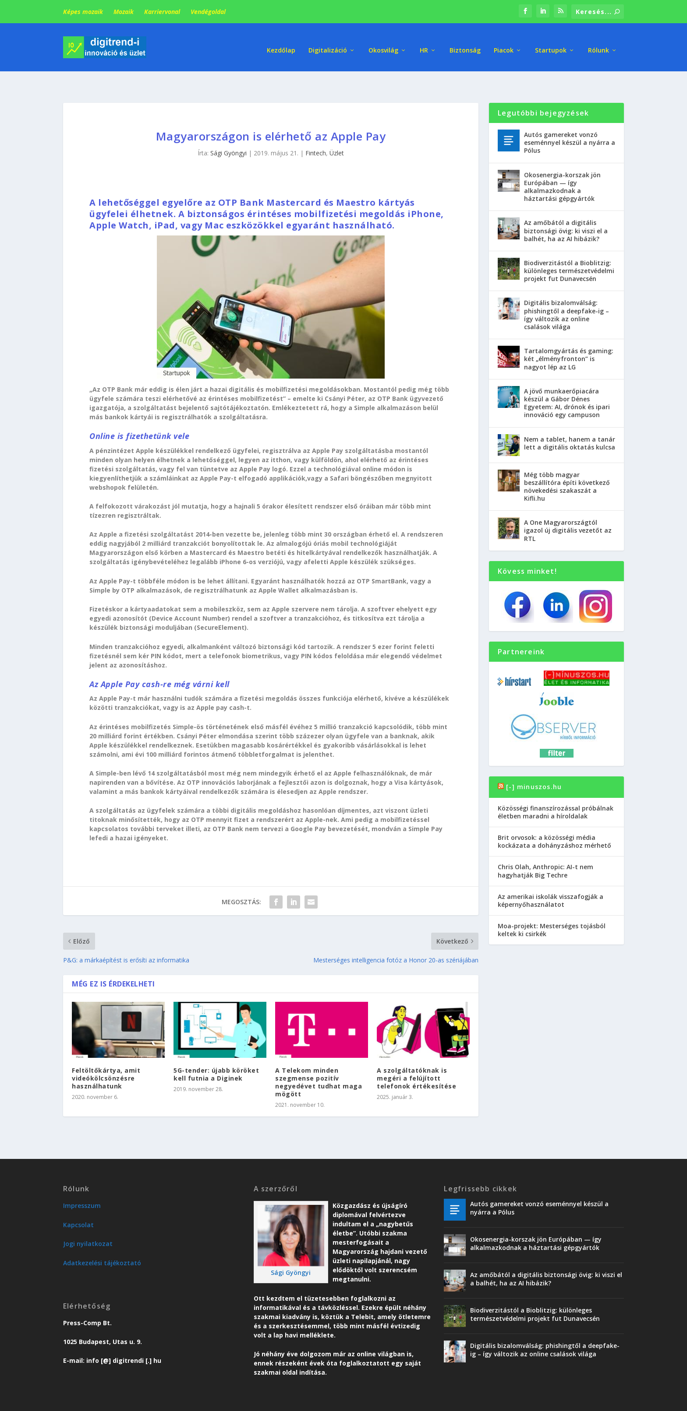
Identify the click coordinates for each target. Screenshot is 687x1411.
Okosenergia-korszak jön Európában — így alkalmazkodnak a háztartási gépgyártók (562, 166)
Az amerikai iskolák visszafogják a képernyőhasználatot (550, 879)
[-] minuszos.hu (534, 766)
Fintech (315, 132)
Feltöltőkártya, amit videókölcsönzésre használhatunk (106, 1057)
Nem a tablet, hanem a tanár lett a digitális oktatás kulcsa (569, 422)
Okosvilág (383, 43)
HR (424, 43)
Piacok (503, 43)
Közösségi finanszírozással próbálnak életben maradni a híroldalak (555, 791)
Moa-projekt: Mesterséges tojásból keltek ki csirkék (552, 909)
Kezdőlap (281, 43)
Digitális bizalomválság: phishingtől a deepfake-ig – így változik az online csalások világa (566, 293)
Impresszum (82, 1184)
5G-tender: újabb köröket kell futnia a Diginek (216, 1053)
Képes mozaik (83, 11)
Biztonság (465, 43)
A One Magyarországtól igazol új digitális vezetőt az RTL (568, 509)
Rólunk (598, 43)
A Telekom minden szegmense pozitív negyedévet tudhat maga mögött (318, 1061)
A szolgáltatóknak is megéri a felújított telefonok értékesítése (416, 1057)
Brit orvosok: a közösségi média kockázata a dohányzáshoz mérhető (554, 820)
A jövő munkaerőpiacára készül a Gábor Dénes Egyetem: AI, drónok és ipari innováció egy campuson (567, 382)
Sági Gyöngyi (228, 132)
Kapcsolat (78, 1204)
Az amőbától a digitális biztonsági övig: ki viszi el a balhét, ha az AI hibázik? (566, 209)
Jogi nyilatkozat (88, 1222)
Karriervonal (162, 11)
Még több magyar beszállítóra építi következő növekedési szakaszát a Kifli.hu (567, 465)
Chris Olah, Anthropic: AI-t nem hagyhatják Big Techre (545, 850)
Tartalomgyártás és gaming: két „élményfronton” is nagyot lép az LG (568, 338)
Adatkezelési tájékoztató (102, 1242)
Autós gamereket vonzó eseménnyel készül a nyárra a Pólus (569, 121)
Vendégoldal (208, 11)
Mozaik (123, 11)
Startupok (551, 43)
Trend (469, 1401)
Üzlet (336, 132)
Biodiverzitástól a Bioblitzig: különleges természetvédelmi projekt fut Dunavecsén (569, 250)
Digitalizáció (327, 43)
